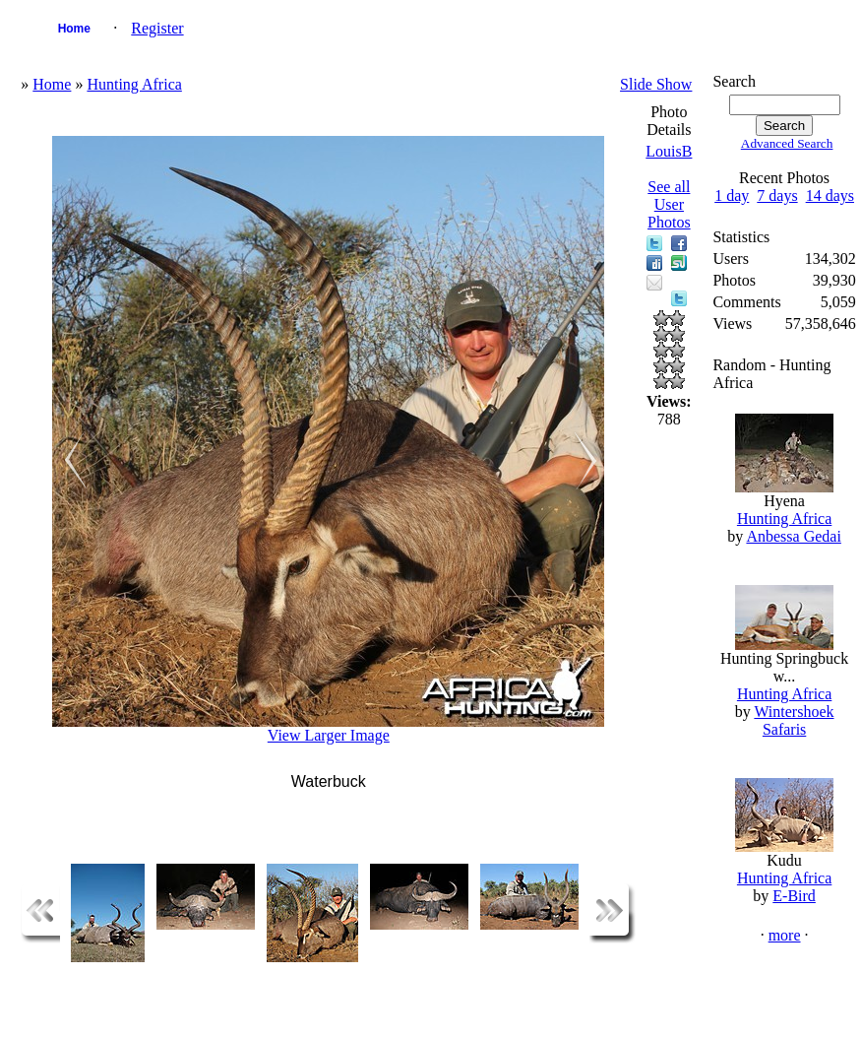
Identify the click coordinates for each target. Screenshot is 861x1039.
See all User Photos (669, 204)
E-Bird (794, 895)
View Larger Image (329, 735)
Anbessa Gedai (793, 536)
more (785, 935)
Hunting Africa (134, 84)
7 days (777, 195)
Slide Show (656, 84)
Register (157, 28)
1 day (731, 195)
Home (74, 28)
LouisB (669, 151)
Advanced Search (787, 143)
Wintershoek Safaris (793, 720)
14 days (830, 195)
